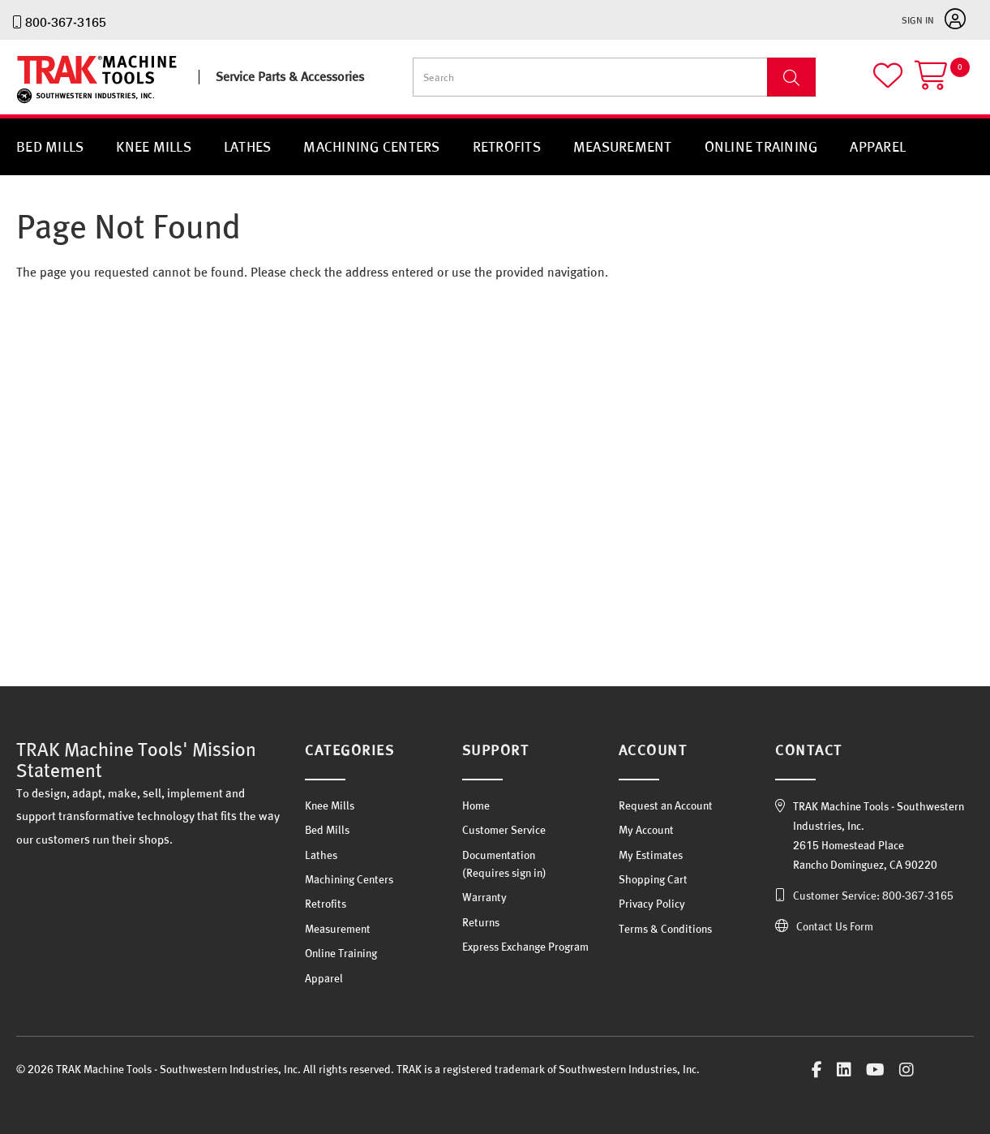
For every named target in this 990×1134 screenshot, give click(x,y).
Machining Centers (371, 146)
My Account (646, 829)
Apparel (878, 146)
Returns (480, 922)
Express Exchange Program (525, 946)
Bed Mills (50, 146)
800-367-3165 (65, 22)
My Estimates (651, 854)
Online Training (761, 146)
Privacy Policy (652, 903)
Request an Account (666, 805)
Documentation (498, 854)
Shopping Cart (653, 879)
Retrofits (507, 146)
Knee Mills (153, 146)
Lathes (248, 146)
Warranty (484, 897)
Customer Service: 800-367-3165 (873, 895)
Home (476, 805)
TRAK (30, 103)
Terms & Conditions (665, 928)
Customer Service (504, 829)
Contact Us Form (834, 926)
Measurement (622, 146)
